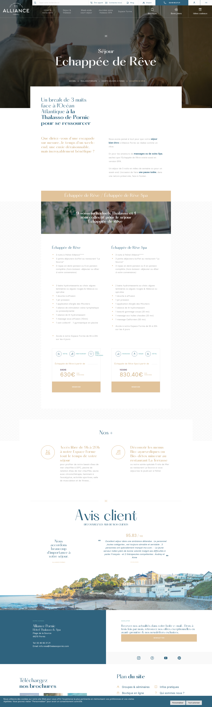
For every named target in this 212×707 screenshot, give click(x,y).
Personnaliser (177, 703)
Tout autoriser (194, 703)
